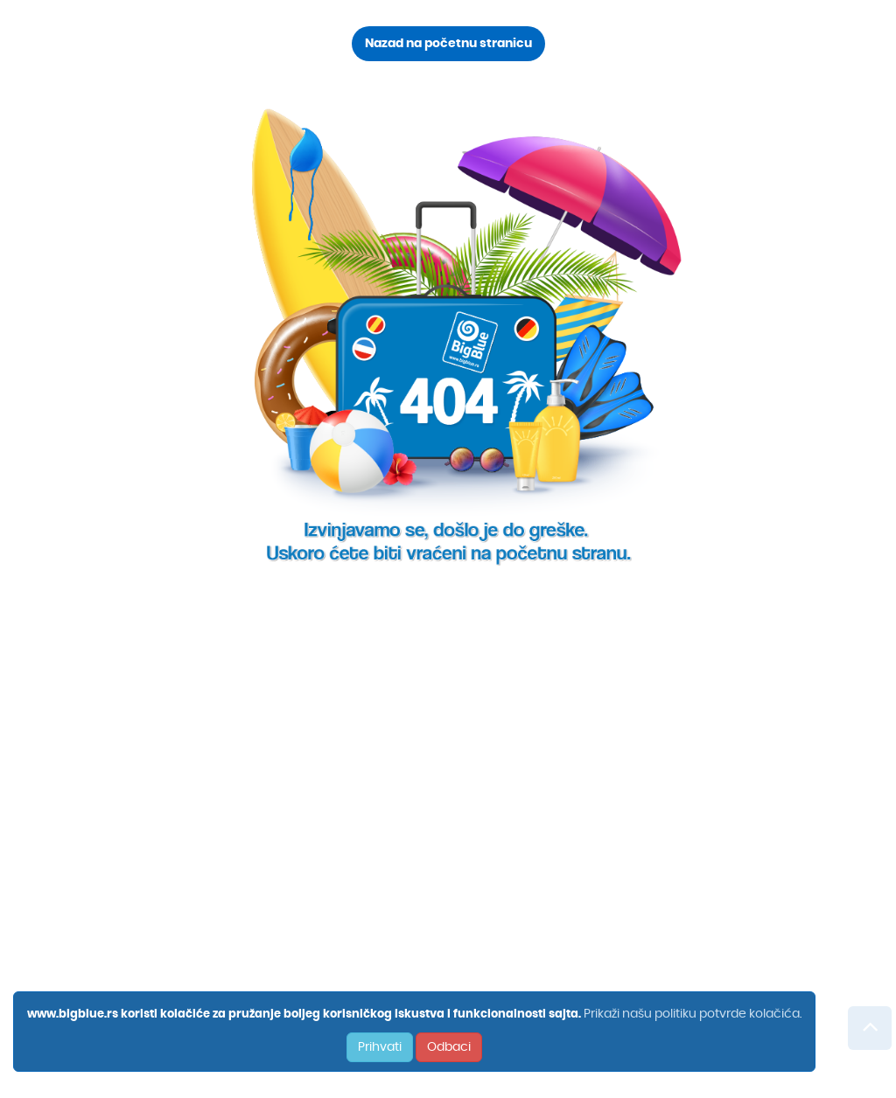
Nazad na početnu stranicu (448, 44)
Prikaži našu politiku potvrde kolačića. (693, 1014)
